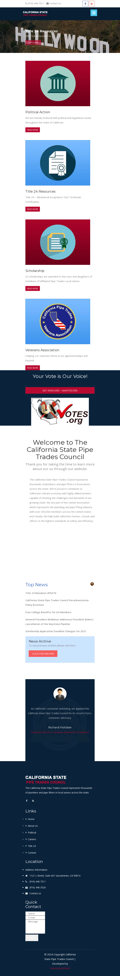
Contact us (35, 893)
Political (32, 832)
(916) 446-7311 (36, 3)
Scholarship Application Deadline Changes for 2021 (56, 631)
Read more (32, 129)
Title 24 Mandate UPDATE (40, 593)
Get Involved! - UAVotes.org (60, 390)
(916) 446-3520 (38, 887)
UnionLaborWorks (60, 967)
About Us (33, 825)
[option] (60, 36)
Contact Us (55, 3)
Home (31, 818)
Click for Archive (43, 653)
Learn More (33, 45)
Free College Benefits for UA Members (48, 612)
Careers (32, 838)
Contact (32, 852)
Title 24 (32, 845)
